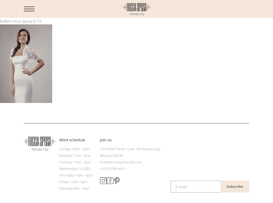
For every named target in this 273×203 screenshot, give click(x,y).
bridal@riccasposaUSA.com (121, 162)
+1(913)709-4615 (112, 168)
